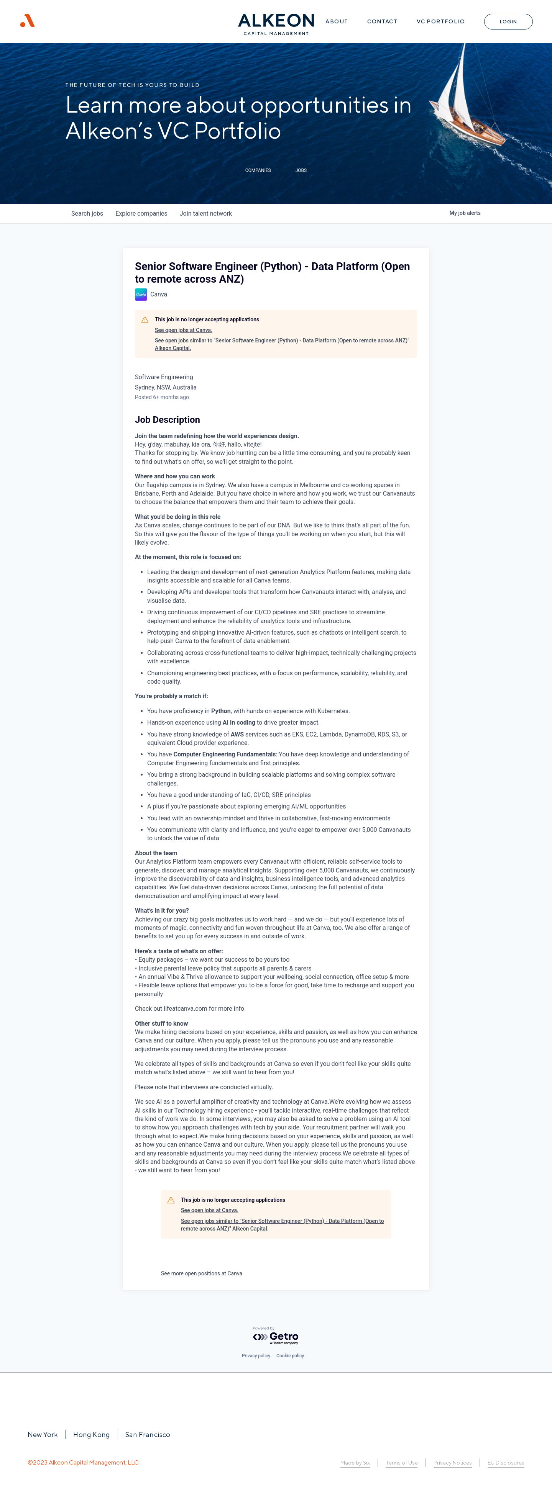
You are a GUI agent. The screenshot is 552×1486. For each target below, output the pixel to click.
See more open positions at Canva (201, 1273)
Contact (382, 21)
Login (508, 22)
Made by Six (355, 1463)
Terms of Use (401, 1463)
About (336, 21)
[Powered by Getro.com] (276, 1336)
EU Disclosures (506, 1463)
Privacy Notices (453, 1463)
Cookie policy (290, 1355)
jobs (87, 213)
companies (141, 213)
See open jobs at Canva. (183, 330)
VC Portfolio (441, 21)
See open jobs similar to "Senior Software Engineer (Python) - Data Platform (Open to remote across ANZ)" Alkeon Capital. (282, 344)
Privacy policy (256, 1355)
